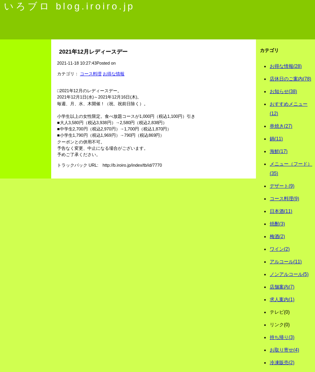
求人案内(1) (282, 299)
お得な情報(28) (286, 66)
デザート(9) (282, 186)
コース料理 (91, 73)
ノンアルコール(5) (289, 274)
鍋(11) (276, 138)
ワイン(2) (280, 249)
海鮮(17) (278, 151)
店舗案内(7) (282, 287)
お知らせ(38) (283, 91)
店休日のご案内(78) (290, 79)
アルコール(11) (286, 261)
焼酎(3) (277, 224)
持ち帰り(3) (282, 337)
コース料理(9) (284, 198)
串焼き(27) (281, 126)
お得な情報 (113, 73)
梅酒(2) (277, 236)
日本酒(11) (281, 211)
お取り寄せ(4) (284, 350)
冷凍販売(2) (282, 362)
